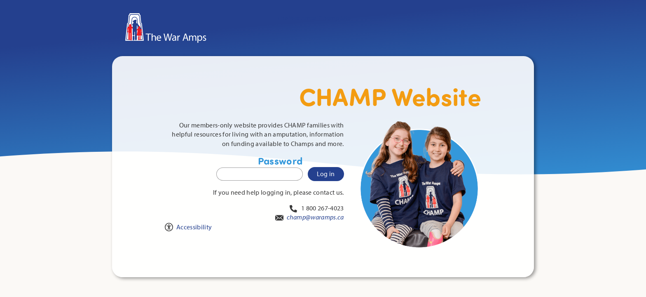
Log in (326, 174)
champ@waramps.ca (315, 217)
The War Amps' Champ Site (314, 18)
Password (259, 168)
